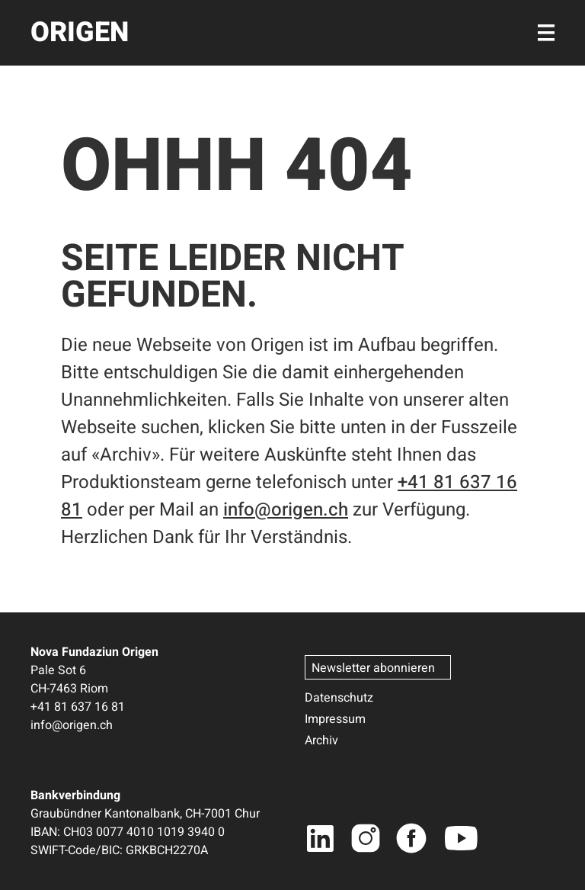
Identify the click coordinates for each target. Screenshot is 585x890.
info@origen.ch (285, 509)
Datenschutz (339, 698)
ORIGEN (79, 32)
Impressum (335, 719)
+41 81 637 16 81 (77, 707)
